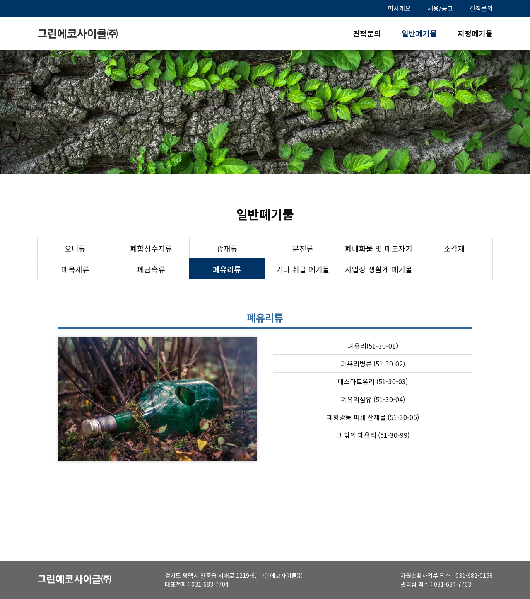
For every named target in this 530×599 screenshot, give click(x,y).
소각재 (454, 248)
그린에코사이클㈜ (77, 33)
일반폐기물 (419, 33)
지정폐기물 (475, 33)
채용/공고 (440, 8)
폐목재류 (75, 269)
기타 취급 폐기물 (303, 269)
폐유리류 (227, 269)
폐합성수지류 (151, 248)
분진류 (302, 248)
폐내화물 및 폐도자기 (378, 248)
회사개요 (399, 8)
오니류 (75, 248)
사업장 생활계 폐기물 (378, 269)
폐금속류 (151, 269)
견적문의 (481, 8)
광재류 (227, 248)
